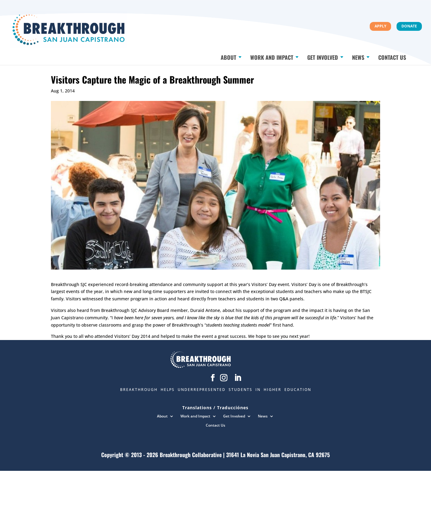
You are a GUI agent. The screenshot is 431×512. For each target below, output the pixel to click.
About (228, 56)
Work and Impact (271, 56)
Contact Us (392, 56)
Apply (380, 26)
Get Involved (322, 56)
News (358, 56)
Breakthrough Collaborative (191, 455)
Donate (409, 26)
